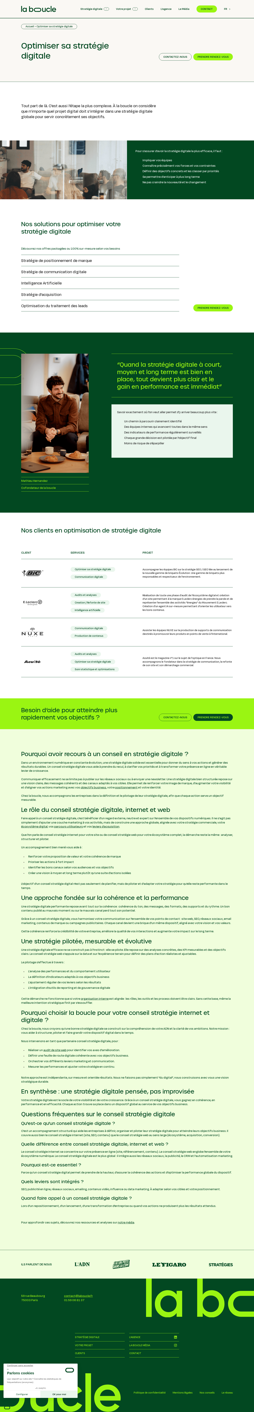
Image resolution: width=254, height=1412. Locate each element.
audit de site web (54, 1050)
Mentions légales (183, 1392)
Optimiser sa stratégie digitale (55, 26)
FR (225, 9)
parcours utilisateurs (68, 826)
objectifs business (93, 787)
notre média (126, 1222)
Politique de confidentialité (150, 1392)
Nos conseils (207, 1392)
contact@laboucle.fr (78, 1296)
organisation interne (95, 999)
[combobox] (227, 9)
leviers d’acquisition (105, 826)
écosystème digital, (34, 826)
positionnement (126, 787)
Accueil (30, 26)
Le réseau (227, 1392)
